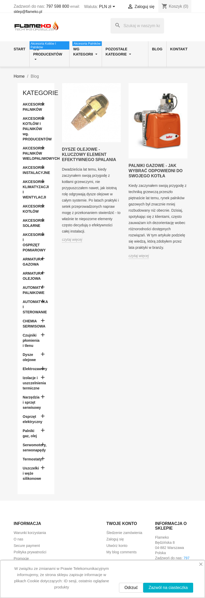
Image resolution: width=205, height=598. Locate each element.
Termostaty (32, 459)
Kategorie (40, 92)
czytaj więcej (72, 239)
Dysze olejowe (29, 357)
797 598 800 (57, 6)
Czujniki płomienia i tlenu (31, 340)
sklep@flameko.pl (28, 12)
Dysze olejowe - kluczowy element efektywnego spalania (89, 154)
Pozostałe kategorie (118, 51)
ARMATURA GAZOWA (33, 261)
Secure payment (27, 546)
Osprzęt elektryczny (32, 419)
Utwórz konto (116, 546)
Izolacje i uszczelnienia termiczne (34, 383)
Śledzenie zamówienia (124, 533)
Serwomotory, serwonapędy (34, 447)
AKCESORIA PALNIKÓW (33, 106)
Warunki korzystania (30, 533)
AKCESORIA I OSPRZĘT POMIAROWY (34, 242)
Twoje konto (121, 523)
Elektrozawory (35, 369)
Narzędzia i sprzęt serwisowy (32, 402)
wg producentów (49, 51)
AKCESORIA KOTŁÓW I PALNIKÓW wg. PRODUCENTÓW (36, 128)
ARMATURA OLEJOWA (33, 276)
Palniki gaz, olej (30, 433)
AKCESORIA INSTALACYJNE (36, 170)
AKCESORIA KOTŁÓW (33, 208)
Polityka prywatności (30, 552)
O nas (18, 539)
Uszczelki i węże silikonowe (32, 473)
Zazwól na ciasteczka (168, 587)
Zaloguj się (115, 539)
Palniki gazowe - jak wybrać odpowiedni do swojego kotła (156, 170)
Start (19, 49)
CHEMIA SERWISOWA (34, 323)
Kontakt (178, 49)
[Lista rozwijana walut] (108, 7)
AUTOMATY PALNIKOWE (34, 290)
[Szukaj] (137, 26)
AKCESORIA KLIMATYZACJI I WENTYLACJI (36, 189)
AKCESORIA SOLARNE (33, 223)
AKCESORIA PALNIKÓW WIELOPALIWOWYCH (36, 153)
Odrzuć (131, 587)
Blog (157, 49)
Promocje (21, 558)
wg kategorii (87, 48)
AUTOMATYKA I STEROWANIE (35, 307)
